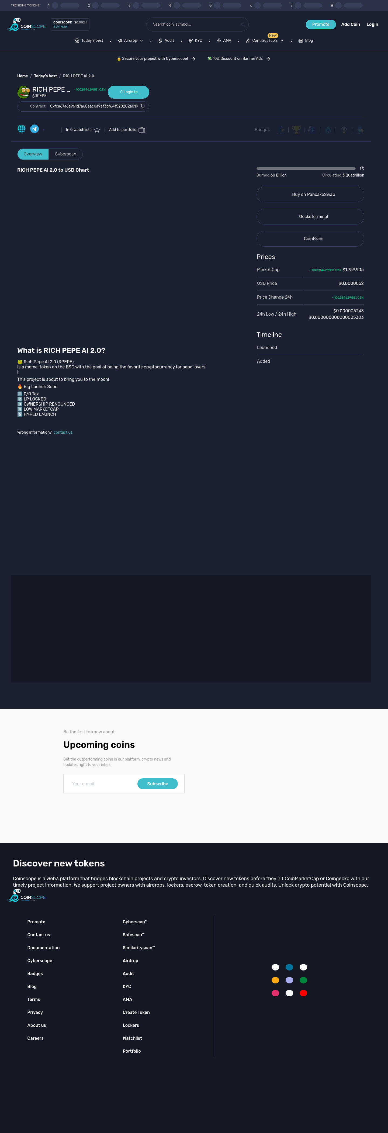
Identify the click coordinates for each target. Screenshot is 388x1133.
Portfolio (132, 1051)
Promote (321, 24)
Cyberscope (39, 960)
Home (22, 76)
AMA (127, 999)
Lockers (131, 1025)
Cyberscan (66, 154)
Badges (262, 129)
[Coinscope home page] (26, 24)
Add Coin (350, 24)
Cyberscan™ (135, 921)
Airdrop (130, 960)
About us (36, 1025)
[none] (131, 41)
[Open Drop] (310, 172)
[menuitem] (89, 41)
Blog (32, 986)
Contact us (38, 934)
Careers (35, 1038)
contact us (63, 432)
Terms (33, 999)
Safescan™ (134, 934)
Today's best (45, 76)
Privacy (35, 1012)
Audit (128, 973)
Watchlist (132, 1038)
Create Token (136, 1012)
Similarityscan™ (139, 947)
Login (372, 24)
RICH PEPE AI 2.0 (78, 76)
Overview (33, 154)
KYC (127, 986)
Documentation (43, 947)
